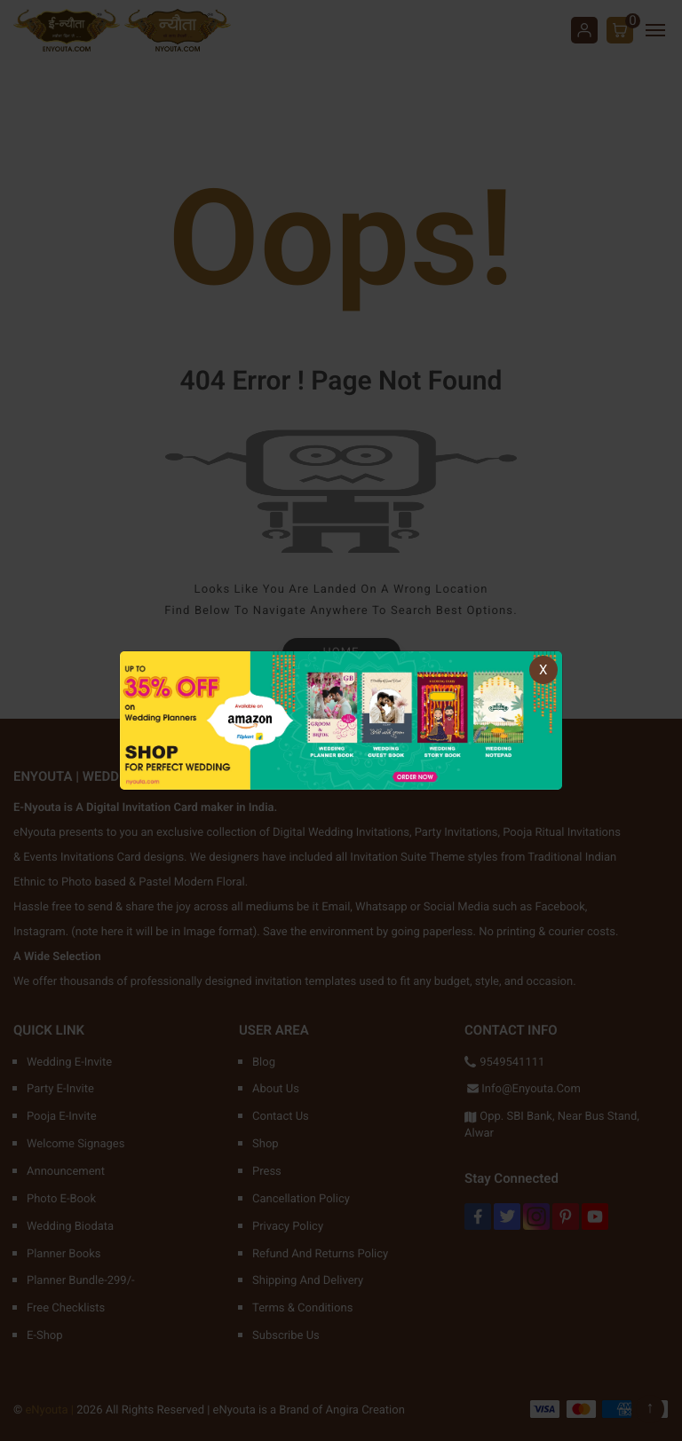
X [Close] (543, 670)
